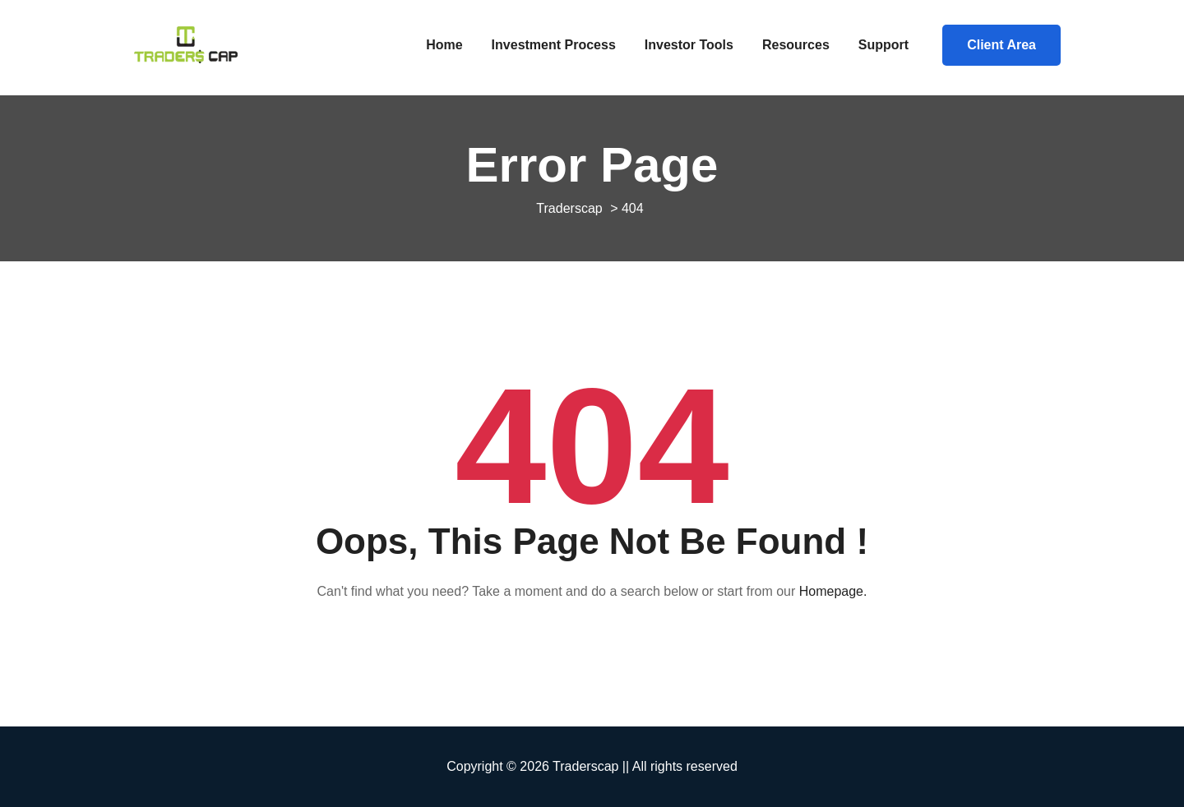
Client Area (1001, 45)
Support (883, 45)
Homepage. (833, 591)
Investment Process (554, 45)
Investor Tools (689, 45)
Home (444, 45)
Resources (796, 45)
